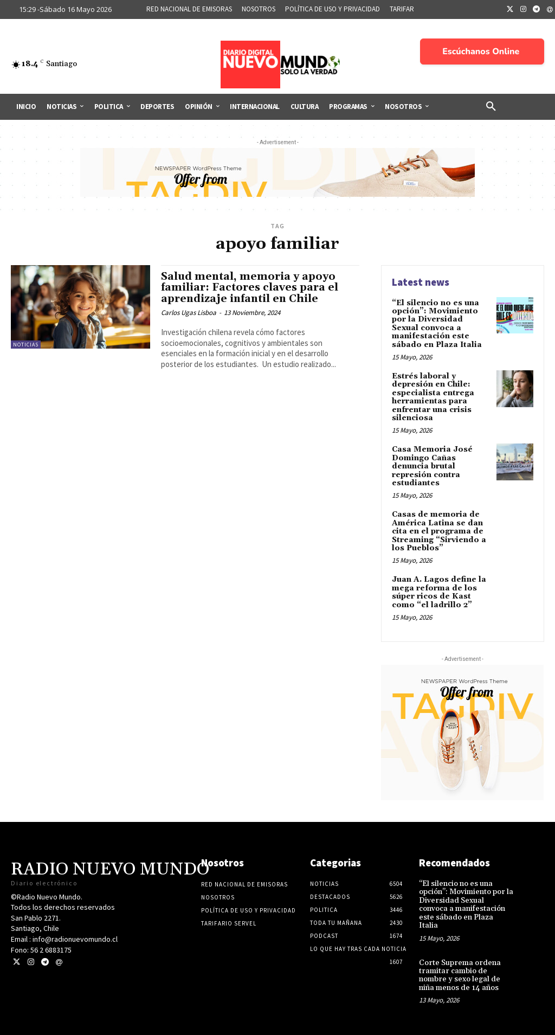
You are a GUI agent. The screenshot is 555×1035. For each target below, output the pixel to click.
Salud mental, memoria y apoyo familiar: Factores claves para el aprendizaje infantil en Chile (249, 288)
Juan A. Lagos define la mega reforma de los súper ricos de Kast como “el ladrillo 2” (439, 592)
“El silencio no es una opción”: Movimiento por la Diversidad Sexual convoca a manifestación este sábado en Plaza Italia (437, 324)
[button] (491, 107)
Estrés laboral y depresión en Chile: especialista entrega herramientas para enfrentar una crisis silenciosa (433, 397)
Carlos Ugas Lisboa (188, 312)
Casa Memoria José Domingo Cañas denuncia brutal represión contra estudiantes (432, 466)
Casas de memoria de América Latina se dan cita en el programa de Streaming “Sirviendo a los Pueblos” (439, 531)
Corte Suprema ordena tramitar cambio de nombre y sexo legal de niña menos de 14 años (460, 974)
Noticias (25, 344)
